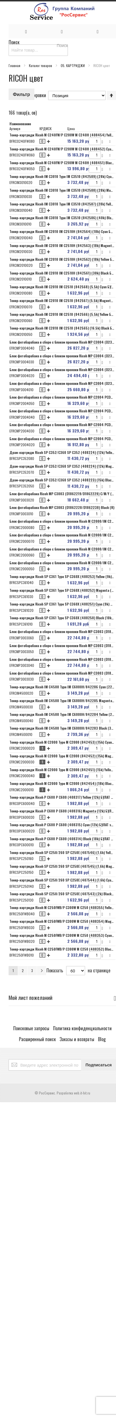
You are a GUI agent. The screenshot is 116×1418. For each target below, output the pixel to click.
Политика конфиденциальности (82, 1028)
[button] (110, 141)
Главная (15, 65)
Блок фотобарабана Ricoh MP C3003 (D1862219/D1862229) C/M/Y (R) (62, 493)
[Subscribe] (98, 1065)
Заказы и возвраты (77, 1039)
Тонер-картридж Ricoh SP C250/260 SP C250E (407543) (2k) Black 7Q (62, 893)
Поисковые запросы (31, 1028)
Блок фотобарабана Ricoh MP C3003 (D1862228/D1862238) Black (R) (61, 507)
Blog (102, 1039)
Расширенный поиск (37, 1039)
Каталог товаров (41, 65)
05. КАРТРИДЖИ (73, 65)
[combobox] (38, 50)
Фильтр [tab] (21, 94)
